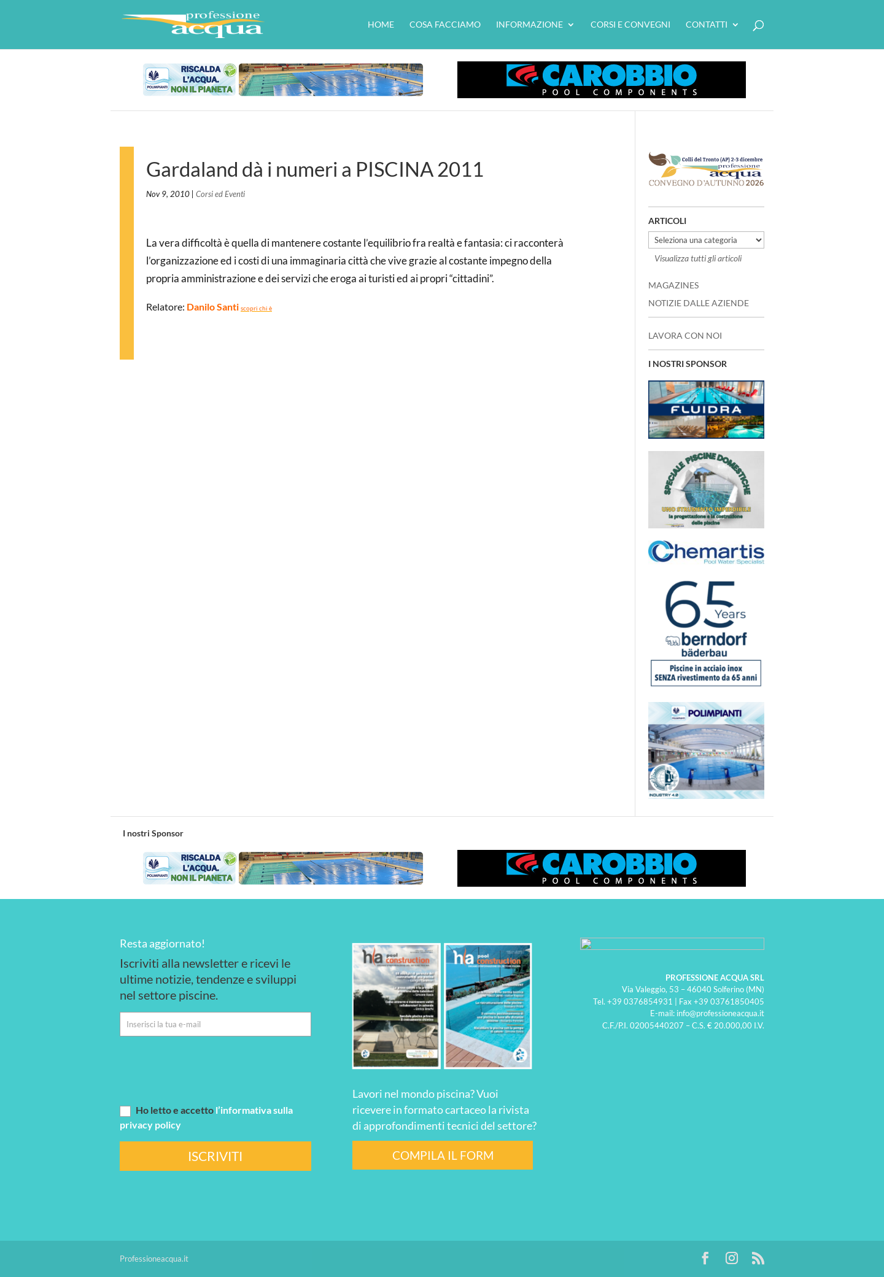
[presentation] (213, 1070)
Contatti (706, 24)
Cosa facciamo (445, 24)
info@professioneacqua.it (720, 1013)
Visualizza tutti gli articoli (698, 258)
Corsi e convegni (630, 24)
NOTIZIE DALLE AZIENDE (698, 303)
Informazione (529, 24)
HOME (381, 24)
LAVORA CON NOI (685, 335)
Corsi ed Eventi (220, 194)
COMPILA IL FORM (443, 1155)
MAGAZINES (673, 285)
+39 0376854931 (640, 1001)
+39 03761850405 (729, 1001)
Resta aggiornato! (162, 943)
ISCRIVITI (215, 1155)
